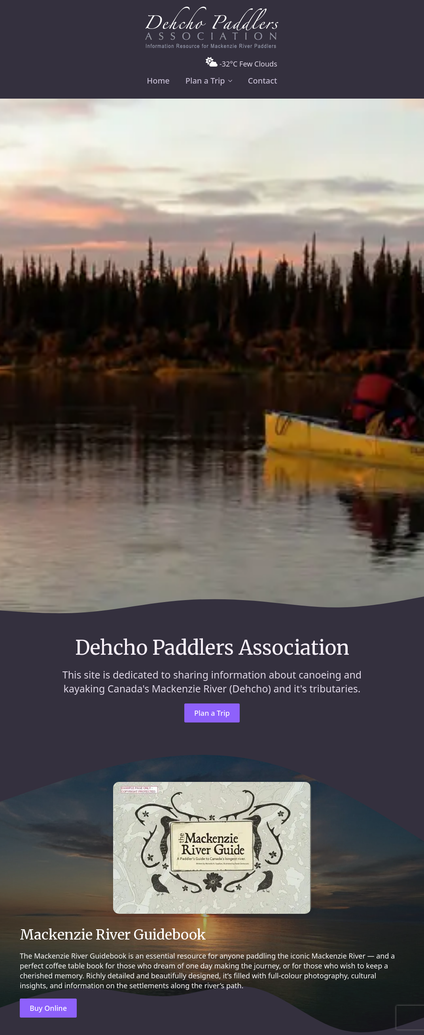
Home (158, 80)
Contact (262, 80)
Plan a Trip (205, 80)
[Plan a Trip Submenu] (232, 81)
